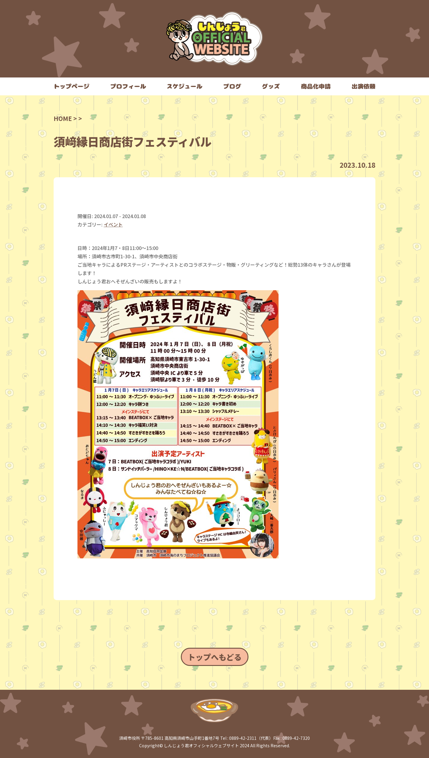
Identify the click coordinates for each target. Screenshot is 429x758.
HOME (63, 118)
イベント (113, 224)
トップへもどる (215, 656)
